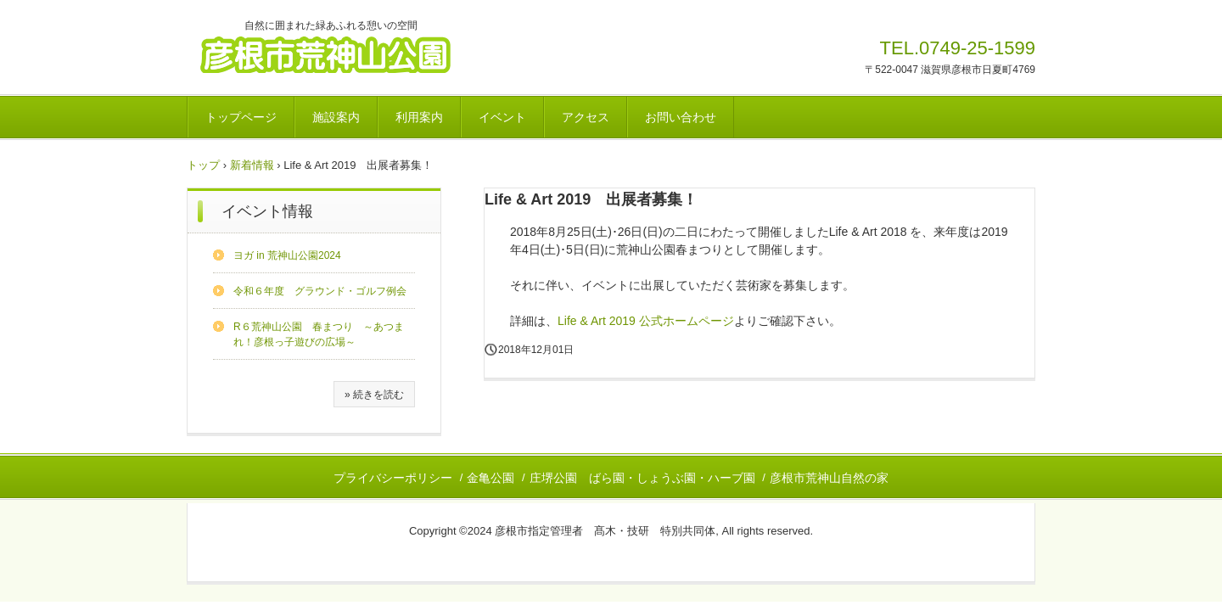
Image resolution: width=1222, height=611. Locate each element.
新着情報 (252, 165)
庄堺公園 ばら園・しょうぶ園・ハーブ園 (642, 478)
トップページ (241, 117)
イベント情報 (267, 211)
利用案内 (419, 117)
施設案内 (336, 117)
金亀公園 (490, 478)
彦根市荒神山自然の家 (829, 478)
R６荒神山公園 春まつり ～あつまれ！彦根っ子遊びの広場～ (318, 334)
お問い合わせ (680, 117)
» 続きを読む (374, 395)
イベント (502, 117)
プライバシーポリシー (393, 478)
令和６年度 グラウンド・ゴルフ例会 (319, 291)
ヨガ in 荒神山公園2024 (287, 255)
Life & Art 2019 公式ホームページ (646, 321)
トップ (203, 165)
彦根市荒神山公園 (344, 53)
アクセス (585, 117)
